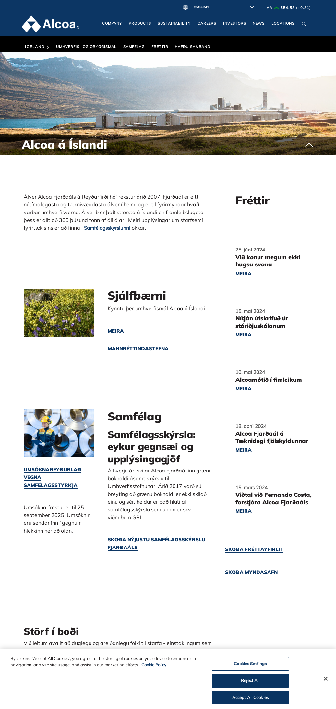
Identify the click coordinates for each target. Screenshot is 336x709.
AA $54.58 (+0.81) (289, 8)
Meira (116, 331)
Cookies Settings (250, 665)
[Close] (325, 681)
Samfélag (134, 47)
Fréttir (159, 47)
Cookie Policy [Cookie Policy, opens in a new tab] (153, 666)
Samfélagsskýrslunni (107, 228)
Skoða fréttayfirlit (254, 549)
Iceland (37, 47)
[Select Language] (222, 7)
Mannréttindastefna (138, 348)
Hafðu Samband (192, 47)
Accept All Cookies (250, 699)
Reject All (250, 682)
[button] (303, 25)
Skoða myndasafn (251, 572)
